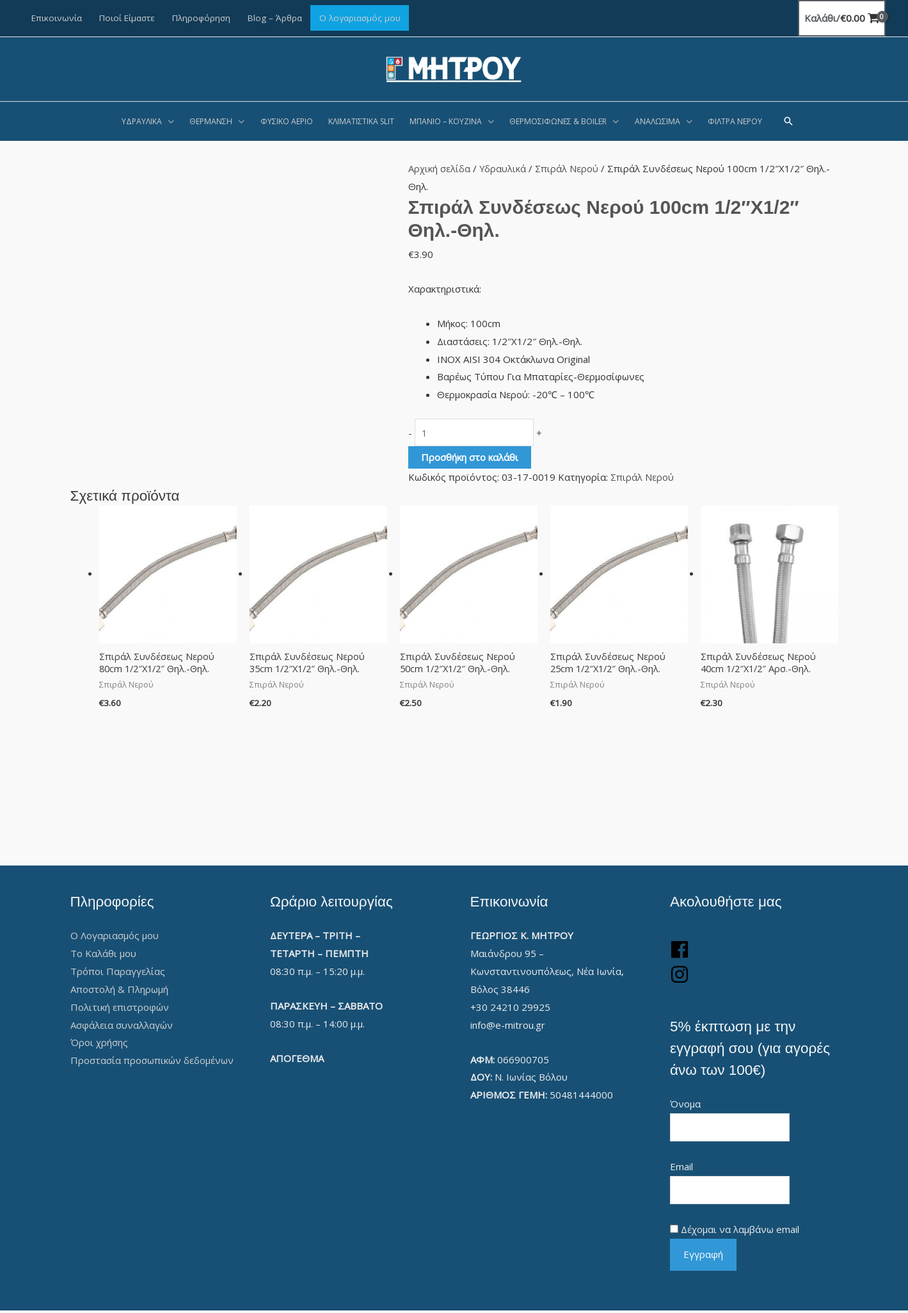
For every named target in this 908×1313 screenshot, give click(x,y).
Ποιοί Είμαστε (127, 18)
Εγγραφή (703, 1256)
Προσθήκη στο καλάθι (469, 457)
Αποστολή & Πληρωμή (119, 990)
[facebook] (679, 956)
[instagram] (679, 981)
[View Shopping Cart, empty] (842, 18)
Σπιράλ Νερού (568, 168)
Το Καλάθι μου (103, 955)
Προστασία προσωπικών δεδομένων (152, 1062)
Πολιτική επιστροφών (119, 1008)
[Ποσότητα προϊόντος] (478, 433)
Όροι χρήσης (99, 1044)
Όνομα (685, 1105)
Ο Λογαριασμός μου (114, 937)
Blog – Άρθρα (275, 18)
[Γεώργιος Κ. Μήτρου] (454, 67)
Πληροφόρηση (201, 18)
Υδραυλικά (503, 168)
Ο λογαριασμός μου (360, 18)
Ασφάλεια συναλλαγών (121, 1026)
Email (681, 1168)
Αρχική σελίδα (439, 168)
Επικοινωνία (56, 18)
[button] (788, 121)
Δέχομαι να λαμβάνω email (740, 1231)
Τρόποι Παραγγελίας (117, 972)
